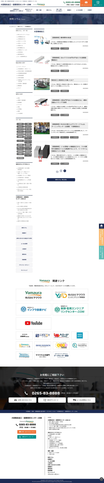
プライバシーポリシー (24, 265)
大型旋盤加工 (20, 151)
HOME (49, 417)
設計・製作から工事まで (59, 10)
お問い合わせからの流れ (54, 465)
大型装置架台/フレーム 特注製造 (24, 180)
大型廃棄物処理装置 (22, 73)
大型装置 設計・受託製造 (23, 177)
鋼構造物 (20, 85)
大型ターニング (64, 137)
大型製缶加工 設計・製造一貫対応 (25, 184)
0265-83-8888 (73, 2)
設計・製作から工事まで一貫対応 (24, 203)
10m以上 (20, 126)
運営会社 (24, 254)
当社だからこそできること (28, 10)
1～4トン (28, 131)
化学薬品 (20, 109)
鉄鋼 (19, 111)
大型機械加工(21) (21, 37)
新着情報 (24, 259)
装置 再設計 (28, 134)
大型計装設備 (21, 77)
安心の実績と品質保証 (23, 206)
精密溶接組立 (20, 158)
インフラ (20, 104)
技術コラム (49, 10)
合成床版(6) (20, 52)
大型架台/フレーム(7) (22, 50)
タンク (19, 88)
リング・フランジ (22, 66)
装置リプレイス (28, 137)
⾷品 (19, 98)
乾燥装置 (28, 145)
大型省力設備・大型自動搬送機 (24, 71)
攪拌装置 (20, 145)
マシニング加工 (28, 154)
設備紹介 (69, 10)
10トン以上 (28, 129)
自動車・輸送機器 (22, 100)
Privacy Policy (57, 481)
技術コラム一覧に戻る (61, 180)
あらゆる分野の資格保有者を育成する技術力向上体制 (24, 209)
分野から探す (52, 454)
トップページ (12, 26)
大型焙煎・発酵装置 (22, 83)
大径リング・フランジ (20, 148)
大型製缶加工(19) (21, 39)
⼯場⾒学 (50, 463)
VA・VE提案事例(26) (22, 56)
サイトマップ (24, 270)
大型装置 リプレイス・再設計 (24, 175)
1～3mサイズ (20, 129)
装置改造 (20, 137)
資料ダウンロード (98, 5)
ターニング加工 (28, 148)
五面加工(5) (20, 45)
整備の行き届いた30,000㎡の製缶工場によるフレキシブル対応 (24, 217)
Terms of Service (65, 481)
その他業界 (20, 113)
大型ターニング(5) (22, 43)
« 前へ (57, 171)
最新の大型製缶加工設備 (23, 221)
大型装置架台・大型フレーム (24, 69)
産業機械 (20, 102)
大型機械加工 (55, 48)
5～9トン (20, 131)
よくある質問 (79, 10)
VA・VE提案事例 (64, 48)
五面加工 (20, 154)
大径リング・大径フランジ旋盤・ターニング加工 (23, 172)
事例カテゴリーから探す (54, 452)
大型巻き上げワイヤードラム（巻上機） (24, 80)
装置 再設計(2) (21, 54)
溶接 (28, 124)
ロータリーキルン (28, 141)
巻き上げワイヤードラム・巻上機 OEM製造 (24, 190)
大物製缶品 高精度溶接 (23, 187)
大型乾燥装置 (21, 75)
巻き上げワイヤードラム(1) (23, 34)
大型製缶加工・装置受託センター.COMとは (16, 10)
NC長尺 (20, 124)
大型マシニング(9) (22, 41)
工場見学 (89, 10)
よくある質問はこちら (84, 400)
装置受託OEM (20, 134)
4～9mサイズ (28, 126)
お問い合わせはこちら (86, 5)
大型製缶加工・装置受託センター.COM (16, 4)
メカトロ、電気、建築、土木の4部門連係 (24, 213)
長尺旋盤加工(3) (21, 48)
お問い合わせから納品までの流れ (24, 238)
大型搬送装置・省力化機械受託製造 (23, 168)
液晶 (19, 107)
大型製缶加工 (28, 151)
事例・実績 (38, 10)
